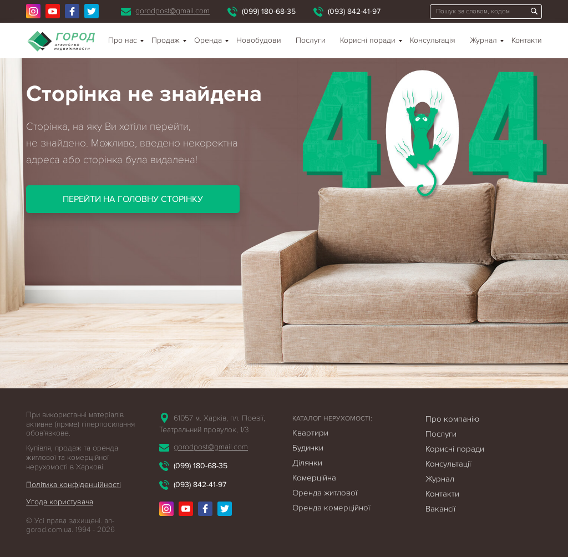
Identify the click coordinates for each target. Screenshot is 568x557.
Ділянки (307, 463)
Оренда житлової (324, 493)
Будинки (307, 448)
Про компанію (452, 419)
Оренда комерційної (331, 508)
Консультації (448, 464)
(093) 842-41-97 (354, 11)
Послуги (311, 40)
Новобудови (258, 40)
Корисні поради (367, 40)
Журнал (483, 40)
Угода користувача (59, 502)
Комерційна (314, 478)
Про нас (122, 40)
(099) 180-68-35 (269, 11)
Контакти (526, 40)
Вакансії (440, 509)
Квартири (310, 433)
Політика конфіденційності (73, 484)
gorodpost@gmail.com (172, 11)
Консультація (432, 40)
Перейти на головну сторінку (133, 199)
